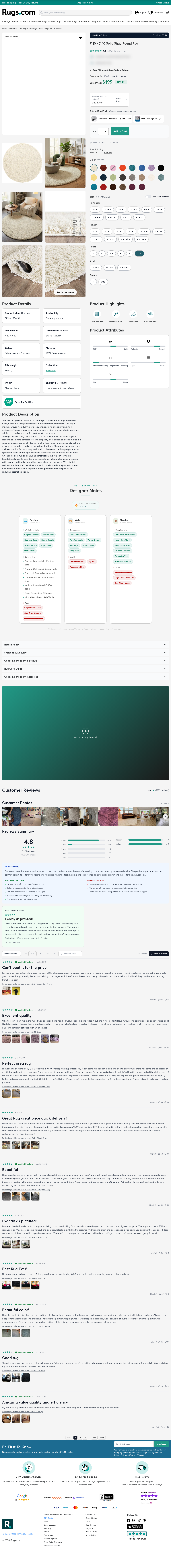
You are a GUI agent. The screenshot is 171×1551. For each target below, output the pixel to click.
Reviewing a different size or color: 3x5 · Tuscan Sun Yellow (27, 984)
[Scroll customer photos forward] (165, 816)
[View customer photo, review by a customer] (11, 816)
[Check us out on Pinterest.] (145, 1520)
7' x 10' (159, 209)
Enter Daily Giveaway (53, 1542)
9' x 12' (126, 217)
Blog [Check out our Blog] (46, 1521)
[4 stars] (32, 953)
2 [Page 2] (80, 1437)
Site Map (47, 1528)
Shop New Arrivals (85, 2)
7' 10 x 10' (97, 217)
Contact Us (90, 1514)
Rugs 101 (89, 1528)
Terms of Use (9, 1533)
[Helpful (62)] (160, 1153)
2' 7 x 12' (158, 231)
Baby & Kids (84, 21)
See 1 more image (65, 292)
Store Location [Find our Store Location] (50, 1525)
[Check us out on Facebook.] (128, 1520)
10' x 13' (139, 217)
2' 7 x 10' (144, 231)
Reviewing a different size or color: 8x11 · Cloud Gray (24, 1138)
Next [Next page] (102, 1437)
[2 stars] (47, 953)
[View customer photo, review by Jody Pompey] (108, 816)
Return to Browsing (10, 28)
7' (129, 253)
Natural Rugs (54, 21)
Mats (105, 21)
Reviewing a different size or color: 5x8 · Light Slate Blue (26, 1326)
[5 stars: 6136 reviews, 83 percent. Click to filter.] (85, 840)
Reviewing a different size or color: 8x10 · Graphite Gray (26, 1087)
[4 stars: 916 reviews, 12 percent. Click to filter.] (85, 844)
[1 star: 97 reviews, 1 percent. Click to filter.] (85, 857)
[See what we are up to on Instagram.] (133, 1520)
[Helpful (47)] (161, 1294)
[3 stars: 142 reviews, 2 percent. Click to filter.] (85, 849)
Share (114, 142)
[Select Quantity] (103, 131)
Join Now (161, 1444)
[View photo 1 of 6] (6, 1038)
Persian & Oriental (21, 21)
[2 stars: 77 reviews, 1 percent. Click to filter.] (85, 853)
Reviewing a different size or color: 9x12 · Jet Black (23, 1278)
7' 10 (139, 253)
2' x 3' (95, 209)
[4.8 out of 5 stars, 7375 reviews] (101, 50)
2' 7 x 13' (96, 239)
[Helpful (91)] (160, 1102)
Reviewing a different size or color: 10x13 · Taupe (22, 1411)
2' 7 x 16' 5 (125, 239)
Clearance (163, 21)
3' (93, 253)
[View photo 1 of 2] (6, 990)
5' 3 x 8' (134, 209)
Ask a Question (98, 142)
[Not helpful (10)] (166, 1153)
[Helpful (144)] (160, 999)
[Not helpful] (168, 1427)
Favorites (155, 12)
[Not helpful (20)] (166, 1047)
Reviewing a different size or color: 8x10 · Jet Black (23, 1371)
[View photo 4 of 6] (35, 1038)
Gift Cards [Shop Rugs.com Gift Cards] (48, 1518)
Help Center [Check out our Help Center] (91, 1525)
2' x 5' (107, 231)
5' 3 (111, 253)
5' (93, 282)
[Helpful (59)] (160, 1205)
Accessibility (91, 1535)
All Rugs (6, 21)
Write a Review (159, 953)
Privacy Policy (120, 1455)
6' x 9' (146, 209)
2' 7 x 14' (110, 239)
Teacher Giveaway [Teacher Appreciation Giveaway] (52, 1545)
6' (121, 253)
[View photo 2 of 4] (16, 1145)
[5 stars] (25, 953)
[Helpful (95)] (160, 1047)
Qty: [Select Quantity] (94, 131)
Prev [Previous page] (69, 1437)
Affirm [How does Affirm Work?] (46, 1532)
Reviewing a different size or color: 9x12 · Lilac (21, 1032)
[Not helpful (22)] (166, 1102)
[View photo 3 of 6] (25, 1038)
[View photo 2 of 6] (16, 1038)
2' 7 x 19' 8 (141, 239)
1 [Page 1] (75, 1437)
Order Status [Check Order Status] (91, 1518)
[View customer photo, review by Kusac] (31, 816)
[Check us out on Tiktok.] (139, 1520)
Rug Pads (96, 21)
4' (102, 253)
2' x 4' (95, 231)
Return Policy (91, 1532)
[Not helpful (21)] (167, 1386)
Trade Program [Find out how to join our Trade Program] (50, 1538)
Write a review (120, 51)
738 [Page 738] (94, 1437)
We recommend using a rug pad (122, 111)
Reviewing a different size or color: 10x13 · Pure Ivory (27, 938)
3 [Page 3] (85, 1437)
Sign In (140, 12)
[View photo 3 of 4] (25, 1145)
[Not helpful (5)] (167, 1253)
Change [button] (108, 152)
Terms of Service (137, 1455)
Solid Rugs (33, 28)
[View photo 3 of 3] (25, 1244)
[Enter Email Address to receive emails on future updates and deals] (134, 1444)
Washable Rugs (39, 21)
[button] (80, 37)
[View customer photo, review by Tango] (50, 816)
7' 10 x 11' (112, 217)
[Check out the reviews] (137, 1536)
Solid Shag (43, 28)
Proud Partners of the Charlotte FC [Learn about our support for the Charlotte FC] (59, 1514)
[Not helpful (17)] (167, 1342)
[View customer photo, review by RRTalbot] (127, 816)
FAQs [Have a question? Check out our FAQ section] (88, 1521)
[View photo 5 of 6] (45, 1038)
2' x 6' (119, 231)
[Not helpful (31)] (167, 999)
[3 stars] (39, 953)
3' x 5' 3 (108, 209)
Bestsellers (48, 1535)
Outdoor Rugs (70, 21)
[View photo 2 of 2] (16, 990)
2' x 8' (131, 231)
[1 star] (54, 953)
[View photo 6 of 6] (54, 1038)
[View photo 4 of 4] (35, 1145)
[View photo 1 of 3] (6, 1244)
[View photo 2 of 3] (16, 1244)
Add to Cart (120, 131)
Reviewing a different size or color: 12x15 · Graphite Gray (26, 1189)
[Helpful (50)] (161, 1253)
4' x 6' (120, 209)
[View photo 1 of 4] (6, 1145)
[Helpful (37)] (163, 1427)
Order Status (162, 2)
